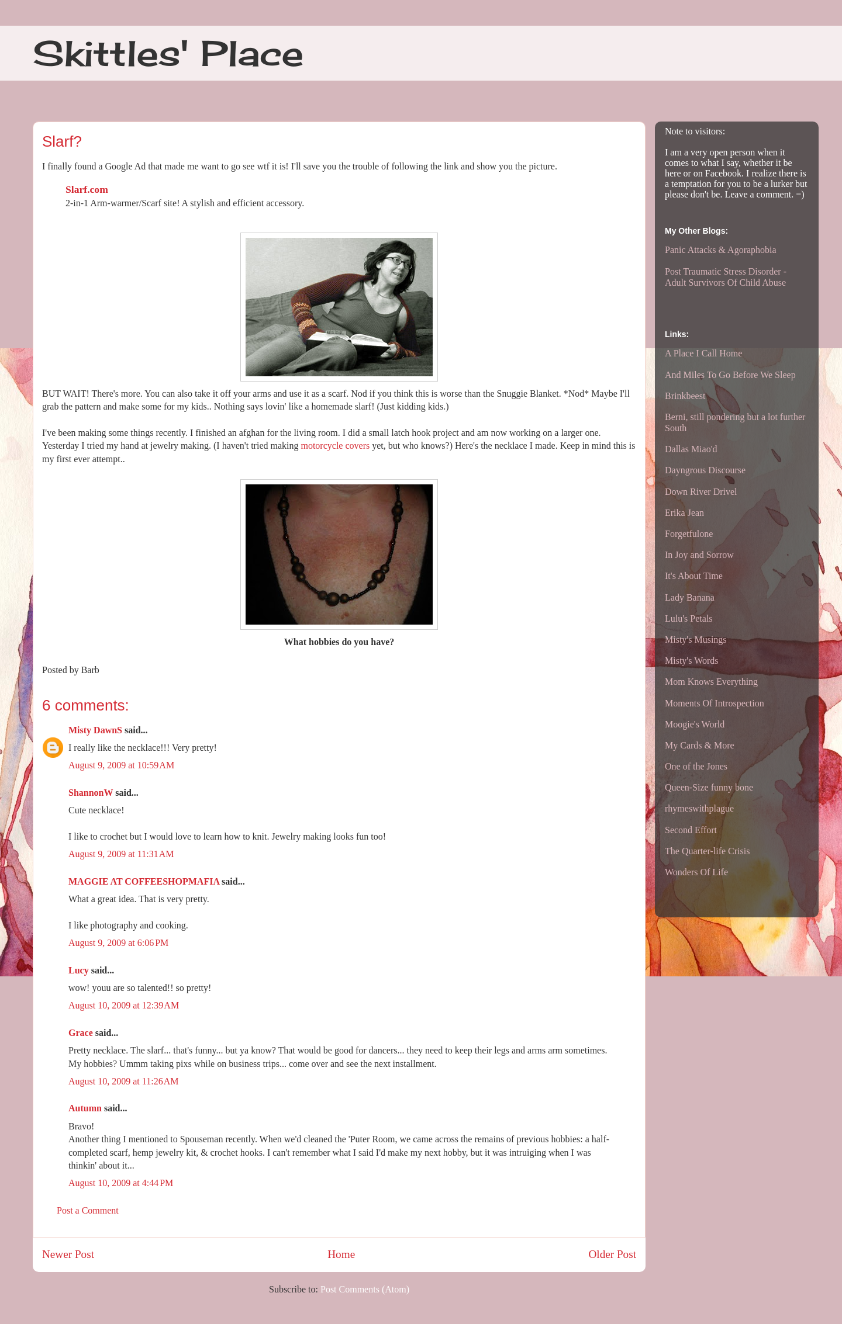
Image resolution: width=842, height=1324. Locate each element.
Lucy (78, 970)
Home (341, 1254)
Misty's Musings (696, 639)
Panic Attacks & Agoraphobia (721, 250)
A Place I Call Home (703, 353)
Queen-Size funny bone (709, 787)
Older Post (612, 1254)
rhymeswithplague (699, 808)
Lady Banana (690, 597)
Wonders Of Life (696, 872)
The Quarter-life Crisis (707, 851)
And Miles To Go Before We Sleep (730, 375)
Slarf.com (86, 189)
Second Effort (691, 830)
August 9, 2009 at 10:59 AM (121, 765)
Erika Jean (684, 513)
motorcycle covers (335, 445)
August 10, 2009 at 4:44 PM (120, 1183)
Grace (80, 1033)
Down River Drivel (701, 492)
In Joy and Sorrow (699, 555)
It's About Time (694, 576)
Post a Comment (88, 1210)
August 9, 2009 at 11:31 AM (121, 854)
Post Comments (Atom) (364, 1289)
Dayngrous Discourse (705, 470)
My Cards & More (699, 745)
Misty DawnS (95, 730)
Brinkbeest (685, 396)
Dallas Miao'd (691, 449)
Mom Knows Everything (711, 682)
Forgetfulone (689, 534)
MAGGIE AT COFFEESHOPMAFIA (143, 881)
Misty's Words (692, 661)
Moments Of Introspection (714, 703)
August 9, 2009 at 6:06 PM (118, 943)
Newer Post (68, 1254)
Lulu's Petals (689, 618)
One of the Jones (696, 766)
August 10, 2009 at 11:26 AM (123, 1081)
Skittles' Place (168, 53)
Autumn (85, 1108)
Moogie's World (694, 724)
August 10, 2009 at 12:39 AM (123, 1005)
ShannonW (90, 793)
